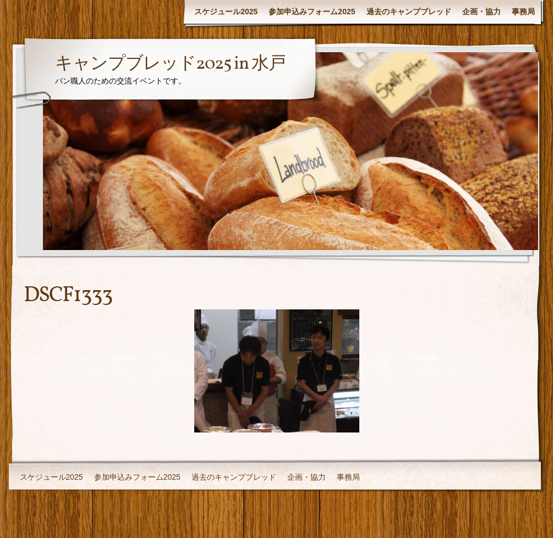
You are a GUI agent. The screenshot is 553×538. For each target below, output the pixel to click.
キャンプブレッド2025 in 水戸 (170, 64)
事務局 (523, 11)
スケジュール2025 (226, 11)
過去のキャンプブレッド (408, 11)
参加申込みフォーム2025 (312, 11)
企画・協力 (481, 11)
